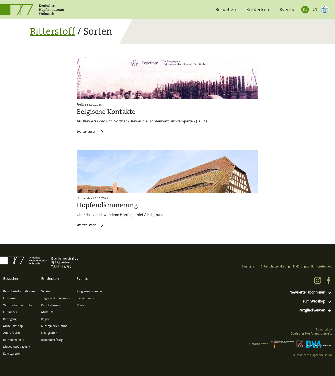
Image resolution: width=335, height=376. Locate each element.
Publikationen (50, 305)
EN (315, 9)
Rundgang (9, 319)
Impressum (249, 266)
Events (286, 9)
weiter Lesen (87, 131)
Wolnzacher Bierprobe (18, 305)
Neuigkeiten (49, 333)
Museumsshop (13, 326)
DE (305, 9)
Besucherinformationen (19, 291)
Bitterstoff (52, 31)
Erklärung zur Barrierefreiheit (312, 266)
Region (45, 319)
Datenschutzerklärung (275, 266)
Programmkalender (89, 291)
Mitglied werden (312, 310)
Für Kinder (10, 312)
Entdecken (257, 9)
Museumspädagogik (16, 346)
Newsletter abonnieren (307, 292)
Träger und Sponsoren (55, 298)
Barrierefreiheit (13, 340)
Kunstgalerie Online (54, 326)
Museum (47, 312)
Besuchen (225, 9)
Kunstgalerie (11, 353)
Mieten (81, 305)
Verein (45, 291)
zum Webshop (314, 301)
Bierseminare (85, 298)
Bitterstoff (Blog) (52, 340)
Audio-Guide (12, 333)
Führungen (10, 298)
